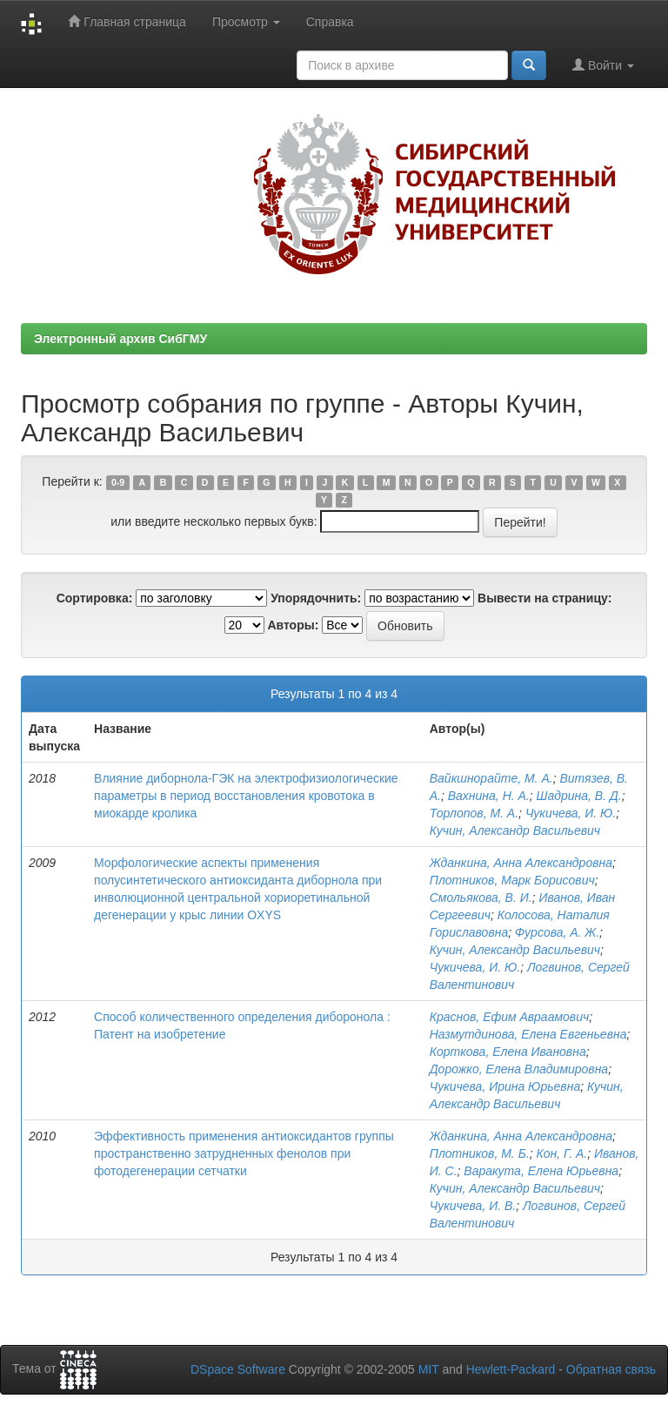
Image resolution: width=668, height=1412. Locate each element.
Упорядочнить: (316, 598)
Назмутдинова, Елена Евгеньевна (528, 1034)
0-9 (117, 482)
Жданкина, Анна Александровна (521, 863)
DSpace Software (237, 1369)
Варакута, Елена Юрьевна (541, 1171)
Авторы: (292, 625)
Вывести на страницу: (544, 598)
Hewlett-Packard (511, 1369)
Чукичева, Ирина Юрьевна (505, 1086)
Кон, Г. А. (561, 1153)
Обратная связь (611, 1369)
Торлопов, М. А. (474, 813)
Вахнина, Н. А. (489, 796)
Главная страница (126, 21)
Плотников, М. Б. (480, 1153)
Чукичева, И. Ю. (570, 813)
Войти (603, 64)
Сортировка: (95, 598)
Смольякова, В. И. (481, 897)
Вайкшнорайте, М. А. (491, 778)
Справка (330, 22)
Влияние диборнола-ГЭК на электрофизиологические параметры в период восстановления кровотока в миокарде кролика (246, 795)
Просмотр (246, 22)
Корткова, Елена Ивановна (508, 1052)
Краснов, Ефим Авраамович (509, 1017)
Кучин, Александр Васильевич (515, 830)
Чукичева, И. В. (473, 1206)
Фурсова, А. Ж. (557, 932)
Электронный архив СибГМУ (120, 339)
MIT (428, 1369)
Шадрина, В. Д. (579, 796)
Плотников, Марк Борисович (512, 880)
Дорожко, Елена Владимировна (519, 1069)
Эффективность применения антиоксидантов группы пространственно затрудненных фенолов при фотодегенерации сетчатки (244, 1153)
